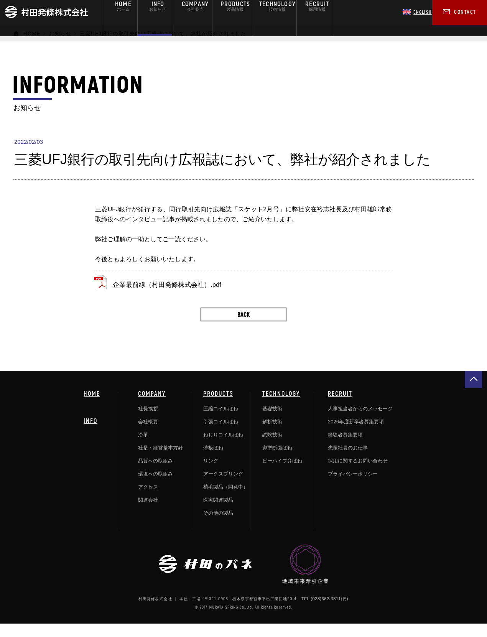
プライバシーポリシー (353, 488)
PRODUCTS (218, 408)
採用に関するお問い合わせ (358, 475)
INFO (90, 435)
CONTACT (465, 11)
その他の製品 (218, 527)
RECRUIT (340, 408)
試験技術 (272, 449)
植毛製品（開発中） (225, 501)
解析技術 (272, 436)
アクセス (148, 501)
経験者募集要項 (345, 449)
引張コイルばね (220, 436)
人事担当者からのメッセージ (360, 423)
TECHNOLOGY (281, 408)
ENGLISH (417, 12)
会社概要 (148, 436)
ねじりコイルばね (223, 449)
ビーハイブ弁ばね (282, 475)
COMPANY (152, 408)
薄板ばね (213, 462)
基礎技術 (272, 423)
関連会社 (148, 514)
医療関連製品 (218, 514)
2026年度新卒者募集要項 (356, 436)
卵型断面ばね (277, 462)
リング (210, 475)
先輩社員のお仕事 (348, 462)
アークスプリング (223, 488)
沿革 (143, 449)
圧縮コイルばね (220, 423)
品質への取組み (155, 475)
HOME (32, 33)
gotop (473, 393)
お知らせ (60, 33)
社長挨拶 (148, 423)
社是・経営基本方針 (160, 462)
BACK (243, 328)
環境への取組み (155, 488)
